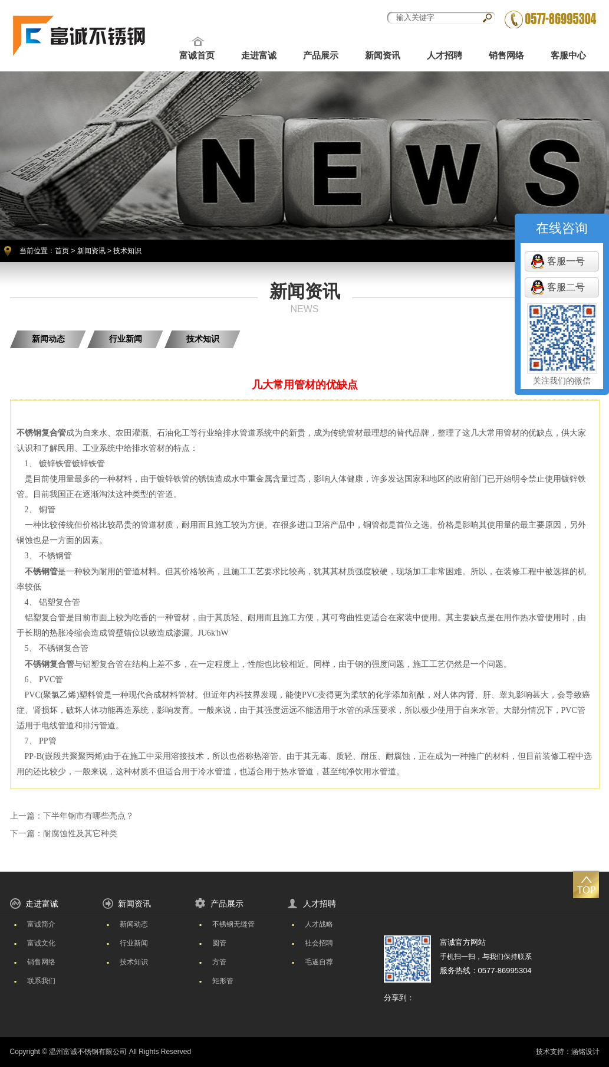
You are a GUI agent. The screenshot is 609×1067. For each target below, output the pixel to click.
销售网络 (506, 55)
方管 (219, 962)
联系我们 (41, 981)
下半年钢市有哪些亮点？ (88, 815)
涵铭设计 (585, 1052)
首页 (62, 251)
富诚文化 (41, 943)
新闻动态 (48, 338)
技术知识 (202, 338)
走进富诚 (258, 55)
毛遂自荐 (319, 962)
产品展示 (320, 55)
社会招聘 (319, 943)
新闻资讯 (382, 55)
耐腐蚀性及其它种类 (80, 833)
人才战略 (319, 924)
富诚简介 (41, 924)
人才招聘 (444, 55)
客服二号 (566, 287)
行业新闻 (125, 338)
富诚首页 (197, 55)
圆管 (219, 943)
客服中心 (568, 55)
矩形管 (222, 981)
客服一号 (566, 261)
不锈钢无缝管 (233, 924)
